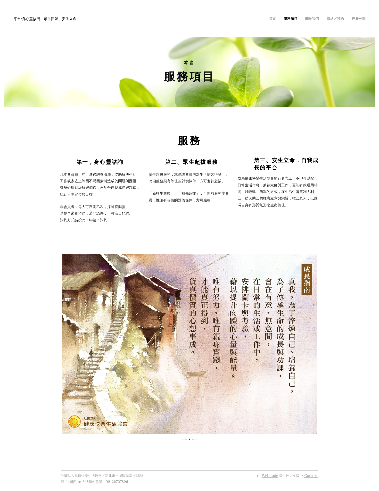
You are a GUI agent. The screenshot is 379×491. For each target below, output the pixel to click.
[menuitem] (280, 19)
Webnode (270, 476)
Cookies (311, 476)
